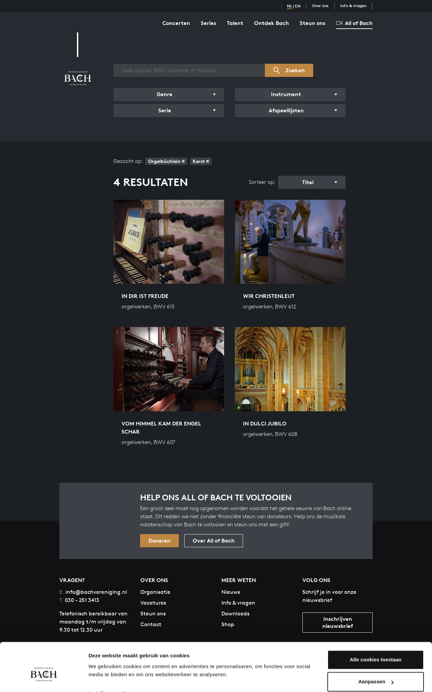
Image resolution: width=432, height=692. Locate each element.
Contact (150, 624)
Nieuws (230, 592)
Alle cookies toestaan (375, 645)
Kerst (201, 161)
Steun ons (312, 23)
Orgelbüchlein (166, 161)
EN (297, 5)
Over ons (320, 5)
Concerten (176, 23)
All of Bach (354, 23)
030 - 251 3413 (79, 600)
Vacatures (153, 603)
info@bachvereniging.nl (93, 592)
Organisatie (155, 592)
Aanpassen (376, 667)
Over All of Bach (214, 540)
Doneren (159, 540)
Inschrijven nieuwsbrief (337, 622)
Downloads (235, 613)
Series (208, 23)
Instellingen (102, 679)
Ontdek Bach (271, 23)
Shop (227, 624)
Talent (235, 23)
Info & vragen (353, 5)
